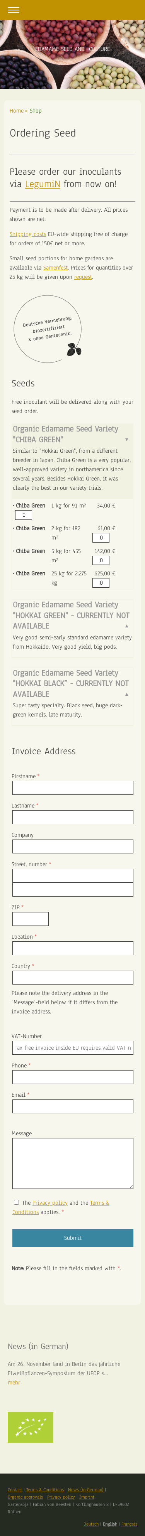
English (110, 1524)
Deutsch (91, 1524)
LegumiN (42, 184)
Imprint (86, 1497)
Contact (15, 1490)
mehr (14, 1382)
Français (129, 1524)
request (83, 277)
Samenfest (55, 267)
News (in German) (85, 1490)
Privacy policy (50, 1203)
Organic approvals (25, 1497)
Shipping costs (28, 234)
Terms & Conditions (45, 1490)
